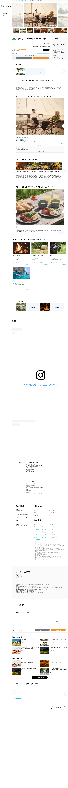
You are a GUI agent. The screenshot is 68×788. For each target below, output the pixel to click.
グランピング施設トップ (16, 0)
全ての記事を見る (39, 677)
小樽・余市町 (29, 0)
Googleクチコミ (15, 49)
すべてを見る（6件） (57, 707)
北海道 (22, 0)
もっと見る (56, 621)
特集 (3, 15)
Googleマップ (45, 49)
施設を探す (5, 13)
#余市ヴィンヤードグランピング (43, 53)
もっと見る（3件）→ (40, 151)
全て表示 (54, 25)
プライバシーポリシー (6, 23)
